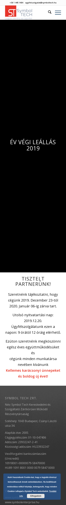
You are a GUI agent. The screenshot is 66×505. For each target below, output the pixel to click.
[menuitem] (48, 12)
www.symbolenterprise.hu (22, 502)
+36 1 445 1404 (16, 2)
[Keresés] (48, 12)
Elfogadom (35, 496)
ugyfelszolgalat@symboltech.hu (40, 2)
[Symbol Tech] (27, 12)
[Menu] (56, 12)
